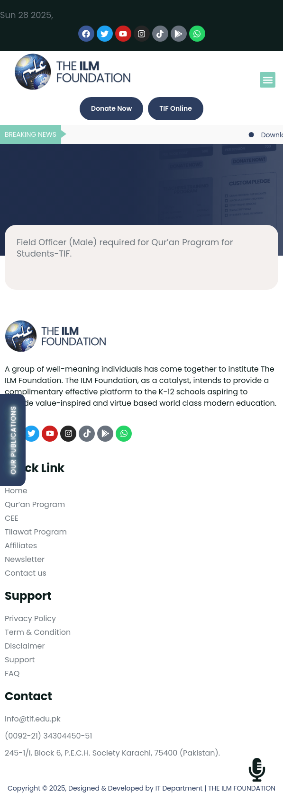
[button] (267, 80)
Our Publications (13, 440)
